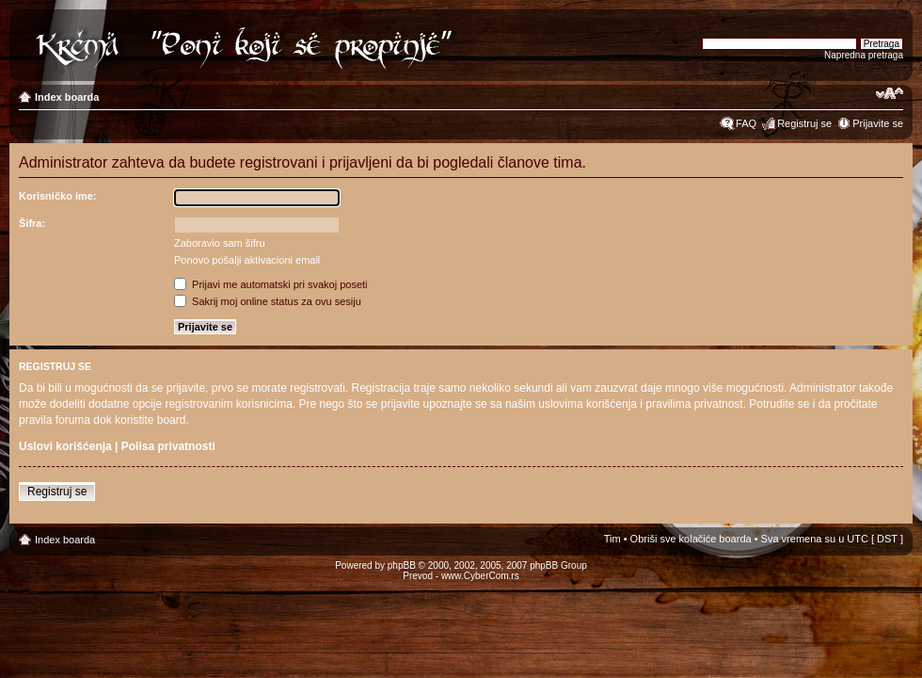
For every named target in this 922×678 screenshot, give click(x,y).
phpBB (402, 565)
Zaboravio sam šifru (219, 243)
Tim (612, 538)
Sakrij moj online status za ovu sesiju (267, 301)
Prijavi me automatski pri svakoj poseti (271, 284)
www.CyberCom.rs (480, 576)
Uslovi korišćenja (65, 446)
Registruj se (804, 123)
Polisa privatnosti (168, 446)
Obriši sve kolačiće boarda (691, 538)
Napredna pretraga (863, 55)
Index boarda (67, 97)
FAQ (746, 123)
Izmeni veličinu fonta (889, 93)
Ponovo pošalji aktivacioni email (247, 260)
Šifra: (32, 223)
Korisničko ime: (58, 196)
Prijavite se (877, 123)
